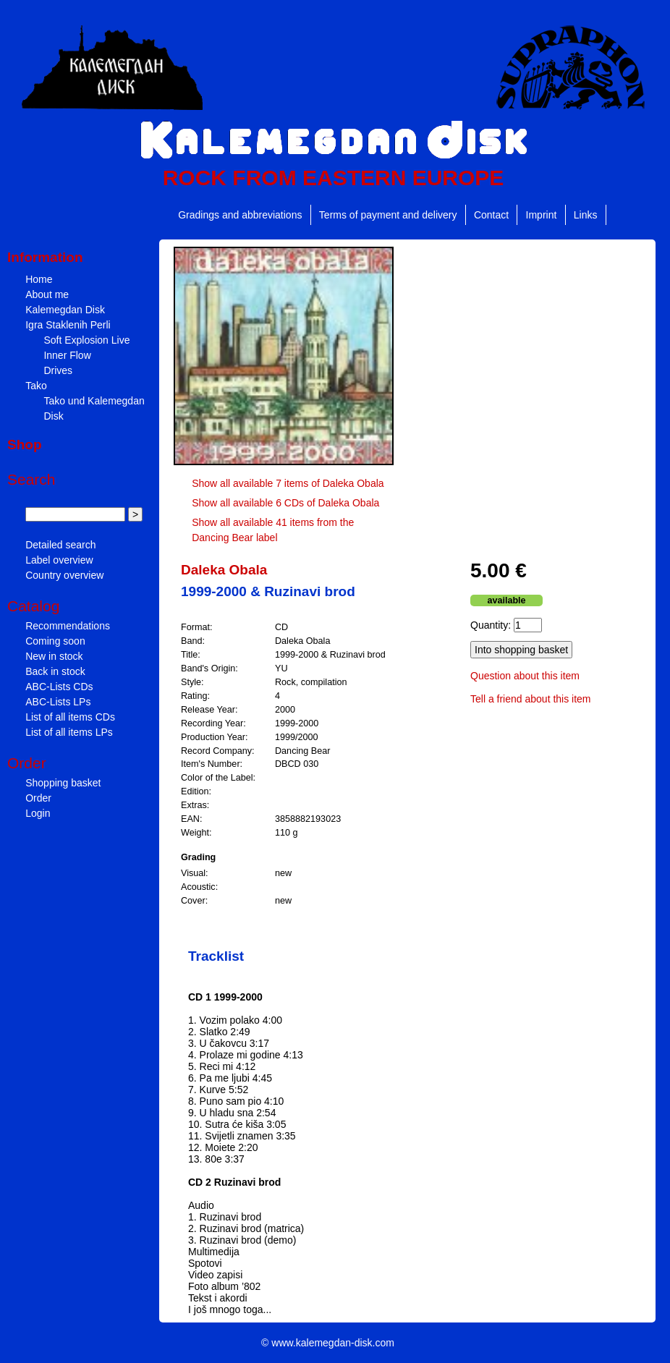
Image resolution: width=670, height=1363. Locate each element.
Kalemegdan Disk (65, 309)
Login (37, 813)
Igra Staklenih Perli (68, 325)
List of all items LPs (69, 732)
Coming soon (55, 641)
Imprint (541, 215)
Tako (36, 385)
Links (586, 215)
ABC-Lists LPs (57, 702)
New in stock (53, 656)
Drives (57, 370)
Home (38, 279)
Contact (491, 215)
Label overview (59, 560)
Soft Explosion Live (86, 340)
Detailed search (60, 545)
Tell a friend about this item (530, 699)
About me (47, 294)
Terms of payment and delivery (388, 215)
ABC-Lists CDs (59, 686)
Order (38, 798)
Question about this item (525, 676)
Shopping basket (63, 783)
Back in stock (55, 671)
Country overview (64, 575)
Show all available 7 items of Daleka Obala (287, 483)
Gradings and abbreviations (240, 215)
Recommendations (67, 626)
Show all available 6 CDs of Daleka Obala (285, 503)
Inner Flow (66, 355)
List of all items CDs (70, 717)
